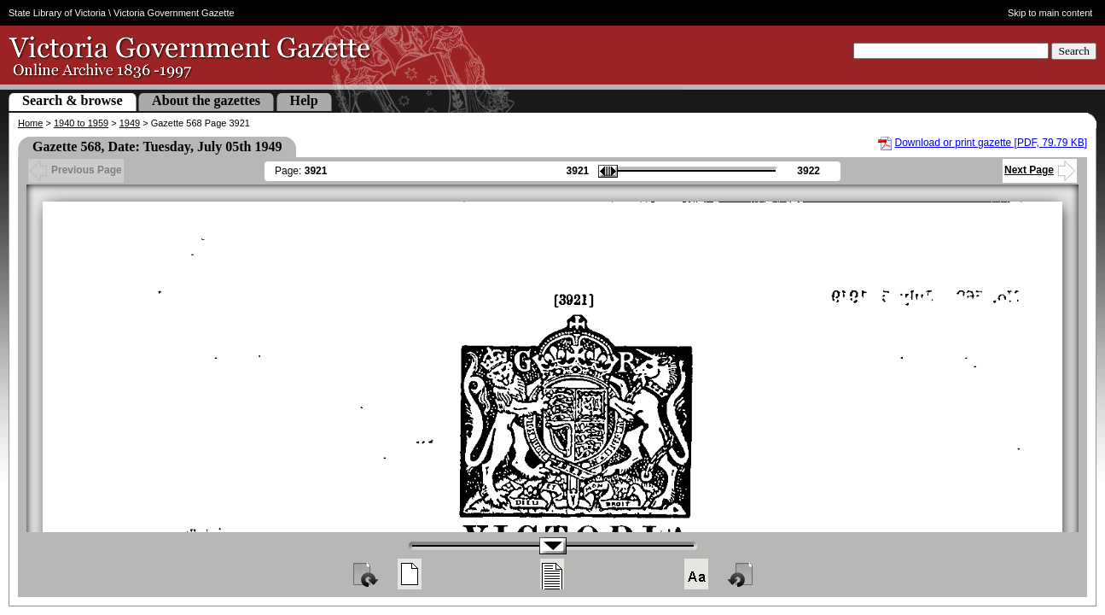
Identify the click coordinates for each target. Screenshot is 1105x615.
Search (1074, 50)
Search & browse (72, 100)
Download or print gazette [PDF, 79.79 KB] (991, 143)
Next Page (1039, 170)
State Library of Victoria (57, 13)
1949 (129, 123)
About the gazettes (206, 100)
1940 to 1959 (81, 123)
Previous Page (76, 170)
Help (304, 100)
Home (30, 123)
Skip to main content (1050, 13)
